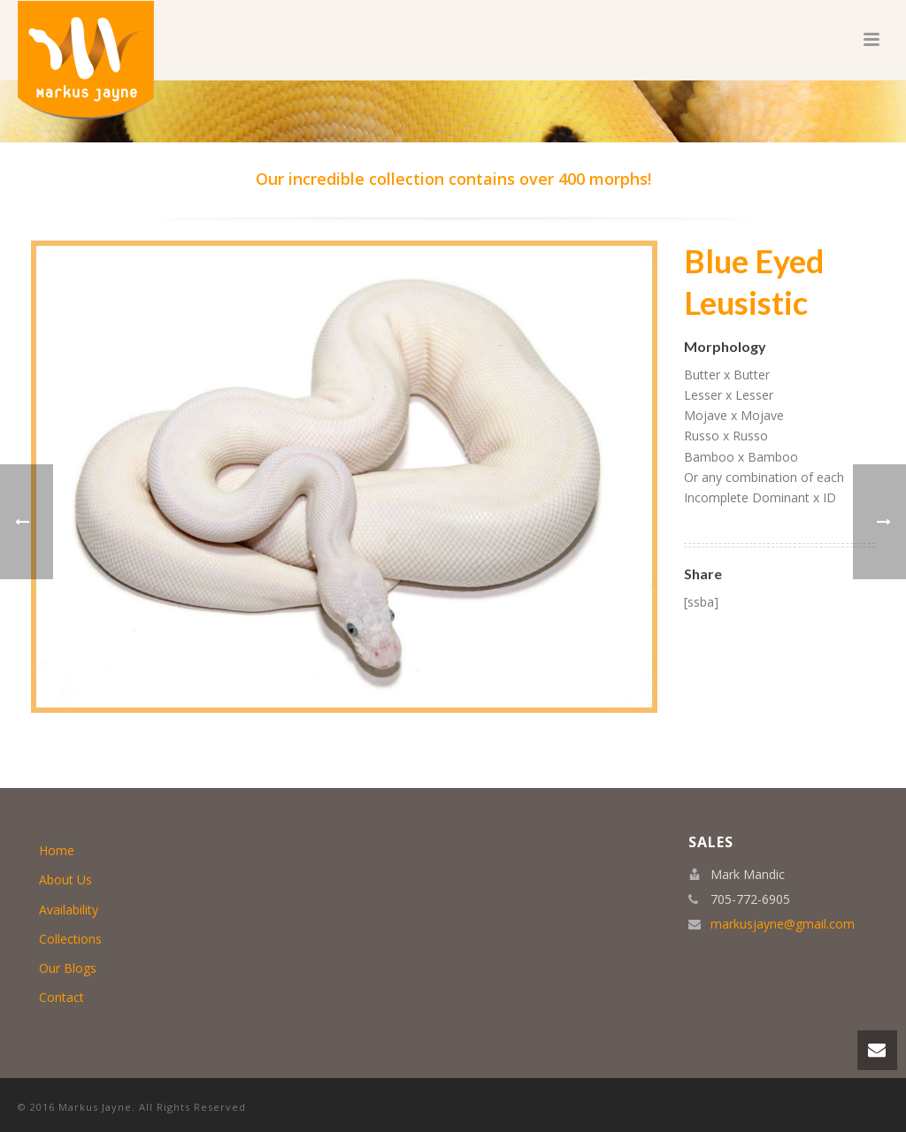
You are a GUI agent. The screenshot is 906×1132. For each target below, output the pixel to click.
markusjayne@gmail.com (782, 924)
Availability (68, 909)
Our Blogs (67, 968)
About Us (65, 879)
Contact (61, 997)
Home (56, 850)
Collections (70, 938)
